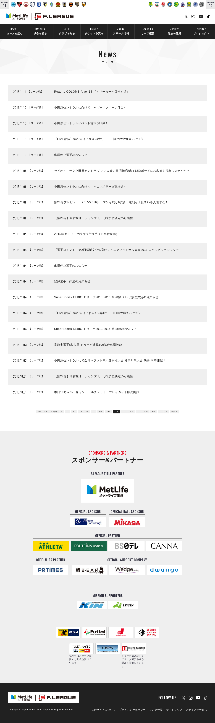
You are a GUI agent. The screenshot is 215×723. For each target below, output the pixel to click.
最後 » (174, 412)
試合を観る (40, 31)
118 (132, 412)
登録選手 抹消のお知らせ (72, 281)
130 (146, 412)
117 (124, 412)
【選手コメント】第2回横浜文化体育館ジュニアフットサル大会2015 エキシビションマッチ (116, 250)
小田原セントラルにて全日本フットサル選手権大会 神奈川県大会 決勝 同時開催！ (110, 360)
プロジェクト (201, 31)
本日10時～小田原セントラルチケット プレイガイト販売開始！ (98, 392)
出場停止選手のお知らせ (70, 155)
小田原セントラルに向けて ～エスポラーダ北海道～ (90, 186)
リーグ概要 (147, 31)
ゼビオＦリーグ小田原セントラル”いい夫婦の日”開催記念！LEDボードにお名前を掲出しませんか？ (122, 171)
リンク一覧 (156, 710)
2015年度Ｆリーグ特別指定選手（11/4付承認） (86, 234)
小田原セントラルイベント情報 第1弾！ (81, 123)
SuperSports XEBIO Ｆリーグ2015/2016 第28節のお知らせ (95, 329)
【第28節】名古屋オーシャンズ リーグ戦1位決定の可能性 (93, 218)
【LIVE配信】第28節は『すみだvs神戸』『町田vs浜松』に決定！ (98, 313)
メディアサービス (196, 710)
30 (87, 412)
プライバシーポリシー (132, 710)
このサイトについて (103, 710)
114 (101, 412)
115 (108, 412)
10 (74, 412)
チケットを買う (94, 31)
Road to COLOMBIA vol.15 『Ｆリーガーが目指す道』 (92, 92)
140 (154, 412)
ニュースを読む (13, 31)
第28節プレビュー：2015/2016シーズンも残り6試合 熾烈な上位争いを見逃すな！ (111, 202)
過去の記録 (174, 31)
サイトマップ (174, 710)
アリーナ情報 (121, 31)
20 (81, 412)
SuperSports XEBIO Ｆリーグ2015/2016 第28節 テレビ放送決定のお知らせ (106, 297)
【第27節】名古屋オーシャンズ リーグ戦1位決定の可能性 (93, 376)
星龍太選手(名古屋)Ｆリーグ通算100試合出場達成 (88, 345)
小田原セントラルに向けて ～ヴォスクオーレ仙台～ (90, 107)
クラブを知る (67, 31)
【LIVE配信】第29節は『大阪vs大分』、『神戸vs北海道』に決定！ (100, 139)
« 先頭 (54, 412)
